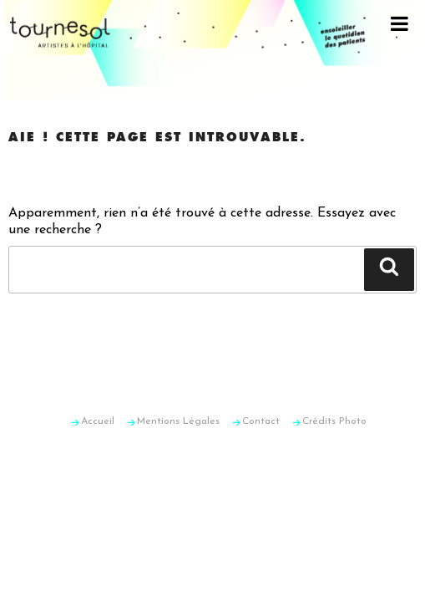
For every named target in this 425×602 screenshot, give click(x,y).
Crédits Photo (334, 421)
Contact (261, 421)
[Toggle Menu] (399, 23)
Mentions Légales (178, 421)
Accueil (97, 421)
